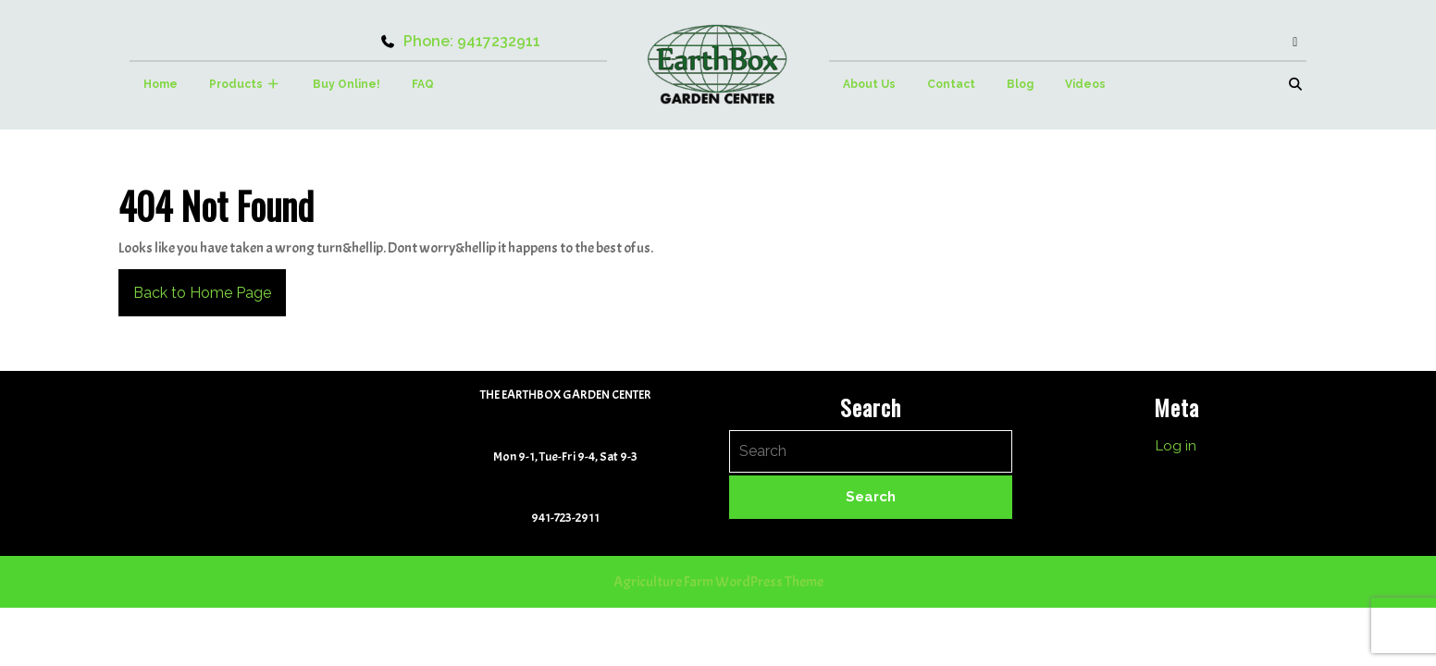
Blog (1020, 84)
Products (236, 84)
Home (160, 84)
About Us (869, 84)
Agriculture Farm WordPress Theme (718, 582)
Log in (1176, 446)
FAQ (423, 84)
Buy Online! (346, 84)
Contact (951, 84)
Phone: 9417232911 (459, 41)
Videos (1085, 84)
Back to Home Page (194, 285)
